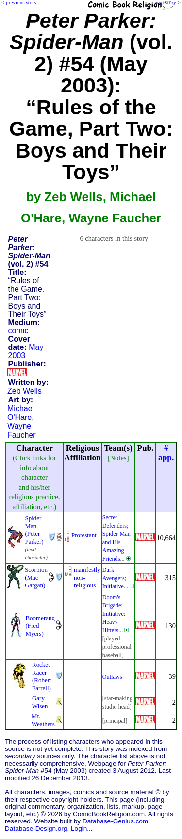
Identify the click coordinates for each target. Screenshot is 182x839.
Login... (82, 828)
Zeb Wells (24, 391)
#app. (166, 452)
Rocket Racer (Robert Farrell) (41, 676)
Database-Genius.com (115, 821)
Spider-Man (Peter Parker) (34, 529)
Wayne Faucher (21, 430)
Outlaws (112, 677)
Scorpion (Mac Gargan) (36, 577)
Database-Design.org (36, 828)
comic (18, 331)
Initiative (113, 586)
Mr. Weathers (43, 720)
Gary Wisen (40, 702)
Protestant (84, 535)
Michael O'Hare (20, 412)
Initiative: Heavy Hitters (114, 622)
